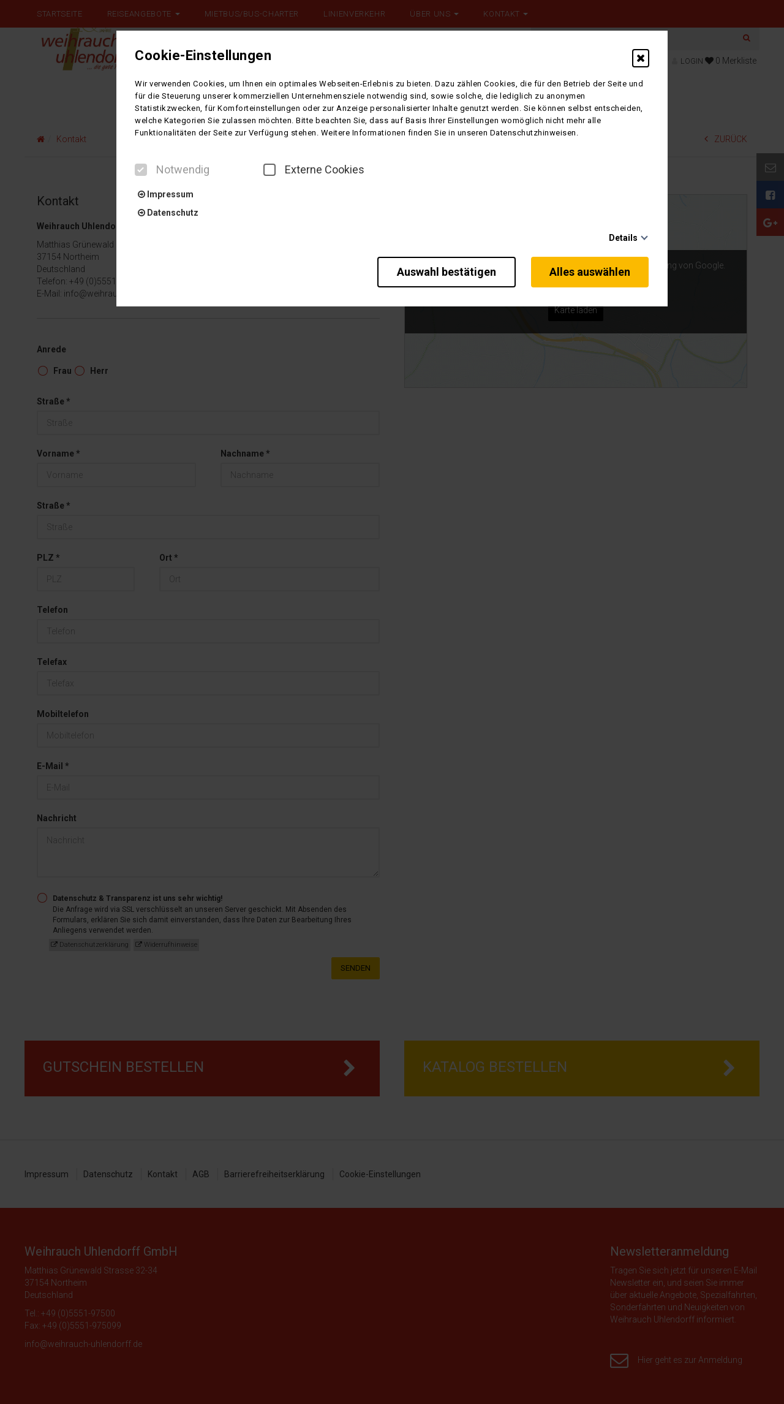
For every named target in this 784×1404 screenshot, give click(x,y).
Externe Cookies (313, 170)
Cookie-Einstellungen (203, 56)
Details (623, 238)
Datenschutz (168, 213)
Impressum (166, 194)
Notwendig (172, 170)
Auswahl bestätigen (444, 271)
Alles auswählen (590, 271)
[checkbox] (141, 170)
